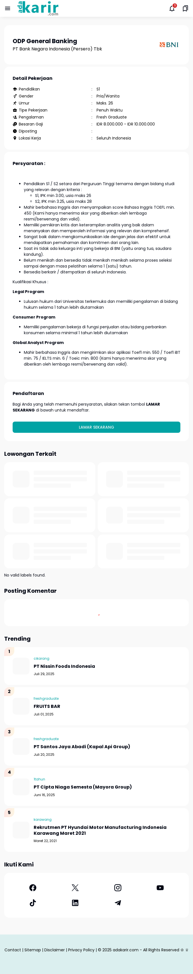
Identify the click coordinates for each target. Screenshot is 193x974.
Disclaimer (54, 950)
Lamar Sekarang (96, 427)
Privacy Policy (81, 950)
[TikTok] (33, 902)
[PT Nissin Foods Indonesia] (21, 666)
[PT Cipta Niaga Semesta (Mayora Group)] (21, 786)
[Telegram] (118, 902)
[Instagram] (118, 887)
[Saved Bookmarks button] (185, 8)
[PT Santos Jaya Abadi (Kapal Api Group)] (21, 746)
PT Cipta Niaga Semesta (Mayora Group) (83, 787)
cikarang (41, 658)
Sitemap (32, 950)
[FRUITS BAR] (21, 706)
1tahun (39, 779)
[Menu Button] (7, 8)
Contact (12, 950)
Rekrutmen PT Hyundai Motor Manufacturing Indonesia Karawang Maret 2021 (100, 830)
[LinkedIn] (75, 902)
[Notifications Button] (172, 8)
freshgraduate (46, 698)
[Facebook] (33, 887)
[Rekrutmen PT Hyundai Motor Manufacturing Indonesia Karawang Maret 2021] (21, 830)
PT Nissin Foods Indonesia (64, 667)
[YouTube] (160, 887)
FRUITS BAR (47, 707)
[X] (75, 887)
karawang (43, 819)
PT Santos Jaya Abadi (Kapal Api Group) (82, 747)
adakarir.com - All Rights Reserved (146, 950)
